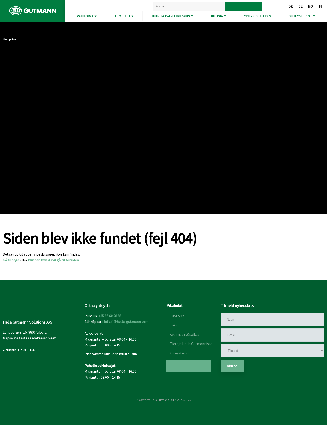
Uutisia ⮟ (218, 16)
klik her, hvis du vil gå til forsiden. (54, 260)
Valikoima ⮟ (87, 16)
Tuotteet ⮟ (124, 16)
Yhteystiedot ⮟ (302, 16)
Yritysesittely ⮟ (257, 16)
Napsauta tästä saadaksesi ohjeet (29, 338)
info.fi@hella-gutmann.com (126, 321)
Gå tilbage (11, 260)
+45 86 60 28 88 (109, 315)
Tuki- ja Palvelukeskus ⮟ (172, 16)
